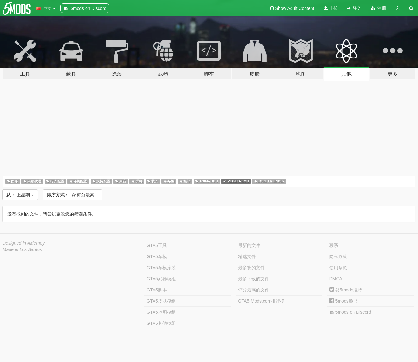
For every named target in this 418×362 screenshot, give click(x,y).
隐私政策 (338, 256)
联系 (333, 245)
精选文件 (247, 256)
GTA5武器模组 (161, 278)
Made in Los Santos (22, 249)
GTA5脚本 (157, 289)
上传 (331, 8)
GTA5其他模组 (161, 323)
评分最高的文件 (253, 289)
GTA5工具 (157, 245)
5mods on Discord (350, 312)
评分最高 (73, 194)
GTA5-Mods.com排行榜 (261, 301)
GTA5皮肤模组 (161, 301)
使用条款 (338, 267)
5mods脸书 (343, 301)
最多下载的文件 (253, 278)
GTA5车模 (157, 256)
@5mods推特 (345, 290)
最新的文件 (249, 245)
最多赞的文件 (251, 267)
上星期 (20, 194)
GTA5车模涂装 (161, 267)
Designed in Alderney (24, 243)
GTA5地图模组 (161, 312)
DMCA (335, 278)
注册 (378, 8)
